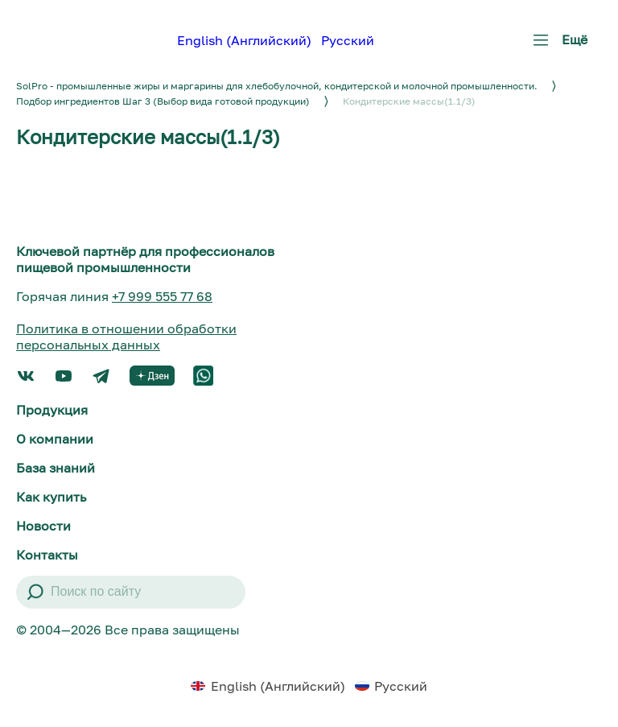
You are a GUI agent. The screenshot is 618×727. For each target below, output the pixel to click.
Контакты (47, 555)
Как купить (51, 497)
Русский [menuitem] (347, 40)
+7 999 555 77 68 (162, 296)
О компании (54, 439)
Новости (43, 526)
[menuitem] (244, 39)
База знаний (55, 468)
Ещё (557, 45)
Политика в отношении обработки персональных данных (126, 336)
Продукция (52, 410)
